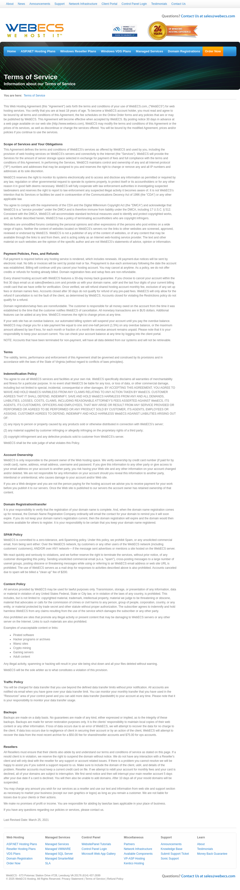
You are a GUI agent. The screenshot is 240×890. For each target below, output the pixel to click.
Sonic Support (170, 858)
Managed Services (149, 51)
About (9, 4)
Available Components (138, 853)
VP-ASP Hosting (134, 858)
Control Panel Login (134, 4)
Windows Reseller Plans (78, 51)
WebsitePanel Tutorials (96, 844)
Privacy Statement (72, 878)
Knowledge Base (171, 849)
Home (11, 51)
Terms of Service (34, 95)
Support (59, 4)
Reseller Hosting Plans (21, 849)
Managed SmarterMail (59, 858)
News (21, 4)
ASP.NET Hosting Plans (38, 51)
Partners (129, 844)
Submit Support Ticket (175, 853)
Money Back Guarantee (212, 853)
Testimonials (159, 4)
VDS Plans (13, 853)
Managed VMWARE (58, 849)
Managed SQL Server (59, 853)
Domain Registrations (184, 51)
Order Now (213, 51)
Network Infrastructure (83, 4)
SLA (48, 863)
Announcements (39, 4)
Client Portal (109, 4)
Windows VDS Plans (116, 51)
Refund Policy (115, 878)
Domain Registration (19, 858)
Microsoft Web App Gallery (99, 853)
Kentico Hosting (134, 863)
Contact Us (178, 4)
